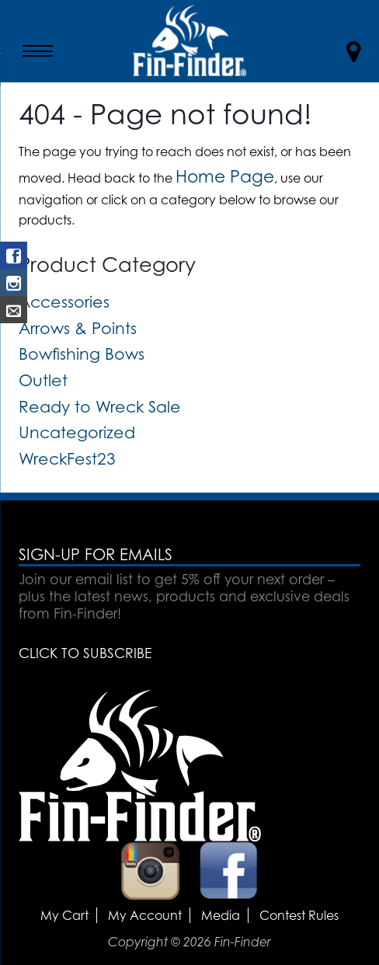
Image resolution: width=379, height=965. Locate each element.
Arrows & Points (78, 328)
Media (220, 915)
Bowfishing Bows (81, 353)
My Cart (64, 915)
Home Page (225, 175)
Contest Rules (299, 915)
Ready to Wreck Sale (100, 406)
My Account (145, 915)
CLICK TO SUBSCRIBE (85, 652)
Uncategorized (77, 432)
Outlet (43, 380)
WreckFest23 (67, 458)
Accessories (64, 301)
